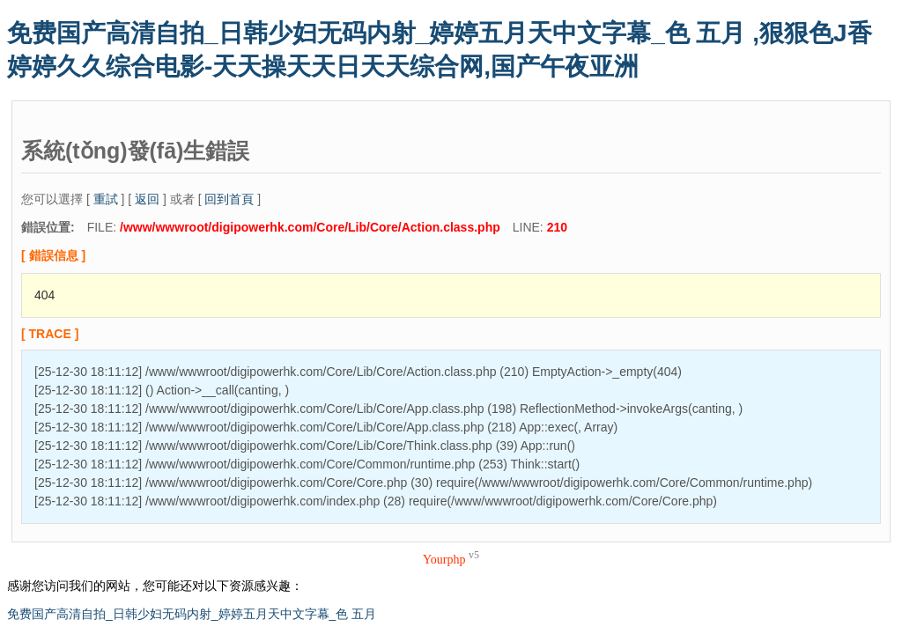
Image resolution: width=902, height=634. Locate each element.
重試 (105, 199)
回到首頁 (229, 199)
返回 (147, 199)
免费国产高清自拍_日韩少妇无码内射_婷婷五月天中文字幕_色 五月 (191, 614)
